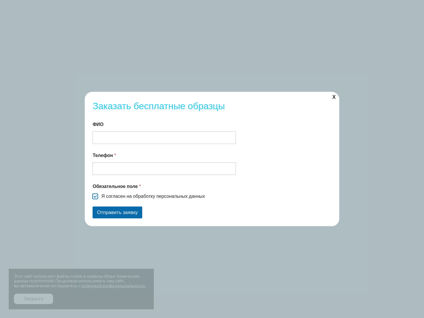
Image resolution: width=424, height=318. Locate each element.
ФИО (98, 124)
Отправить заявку (117, 212)
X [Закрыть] (334, 97)
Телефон (104, 155)
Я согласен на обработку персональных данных (153, 196)
